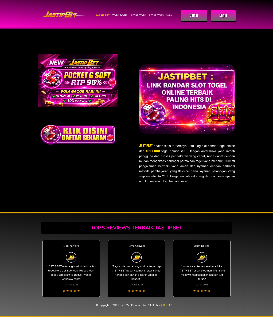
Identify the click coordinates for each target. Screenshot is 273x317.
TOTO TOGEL (120, 15)
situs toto (153, 151)
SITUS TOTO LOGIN (161, 15)
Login (223, 15)
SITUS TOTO (138, 15)
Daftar (194, 15)
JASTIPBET (103, 15)
